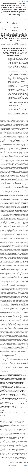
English (19, 1)
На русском (25, 1)
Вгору (25, 465)
